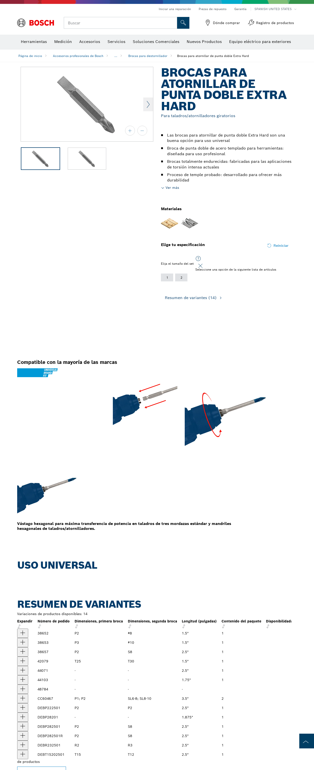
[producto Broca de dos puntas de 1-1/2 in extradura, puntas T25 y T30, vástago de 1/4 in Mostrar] (22, 661)
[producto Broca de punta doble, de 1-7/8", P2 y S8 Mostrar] (22, 717)
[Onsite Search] (183, 23)
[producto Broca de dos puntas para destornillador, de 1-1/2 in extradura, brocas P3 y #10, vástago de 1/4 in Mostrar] (22, 642)
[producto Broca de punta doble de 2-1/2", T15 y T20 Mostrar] (22, 754)
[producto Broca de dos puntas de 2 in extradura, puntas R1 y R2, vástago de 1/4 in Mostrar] (22, 689)
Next (148, 104)
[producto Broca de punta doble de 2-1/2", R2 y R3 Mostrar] (22, 745)
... (115, 56)
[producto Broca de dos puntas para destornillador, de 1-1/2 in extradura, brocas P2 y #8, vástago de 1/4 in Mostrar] (22, 633)
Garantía (240, 9)
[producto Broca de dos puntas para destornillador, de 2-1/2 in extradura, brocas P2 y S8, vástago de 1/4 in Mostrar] (22, 652)
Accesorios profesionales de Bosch (78, 56)
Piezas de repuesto (212, 9)
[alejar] (142, 131)
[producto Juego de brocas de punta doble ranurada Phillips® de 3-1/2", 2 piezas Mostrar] (22, 698)
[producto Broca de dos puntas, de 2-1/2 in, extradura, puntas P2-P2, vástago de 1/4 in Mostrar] (22, 670)
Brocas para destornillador (147, 56)
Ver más (172, 187)
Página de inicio (30, 56)
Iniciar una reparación (175, 9)
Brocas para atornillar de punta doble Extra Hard (213, 56)
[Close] (200, 266)
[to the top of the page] (306, 741)
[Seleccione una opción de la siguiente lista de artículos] (198, 259)
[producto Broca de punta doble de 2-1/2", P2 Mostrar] (22, 708)
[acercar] (130, 131)
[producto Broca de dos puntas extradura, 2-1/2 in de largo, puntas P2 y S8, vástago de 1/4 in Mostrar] (22, 726)
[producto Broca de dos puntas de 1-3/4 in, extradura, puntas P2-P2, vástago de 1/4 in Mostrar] (22, 680)
